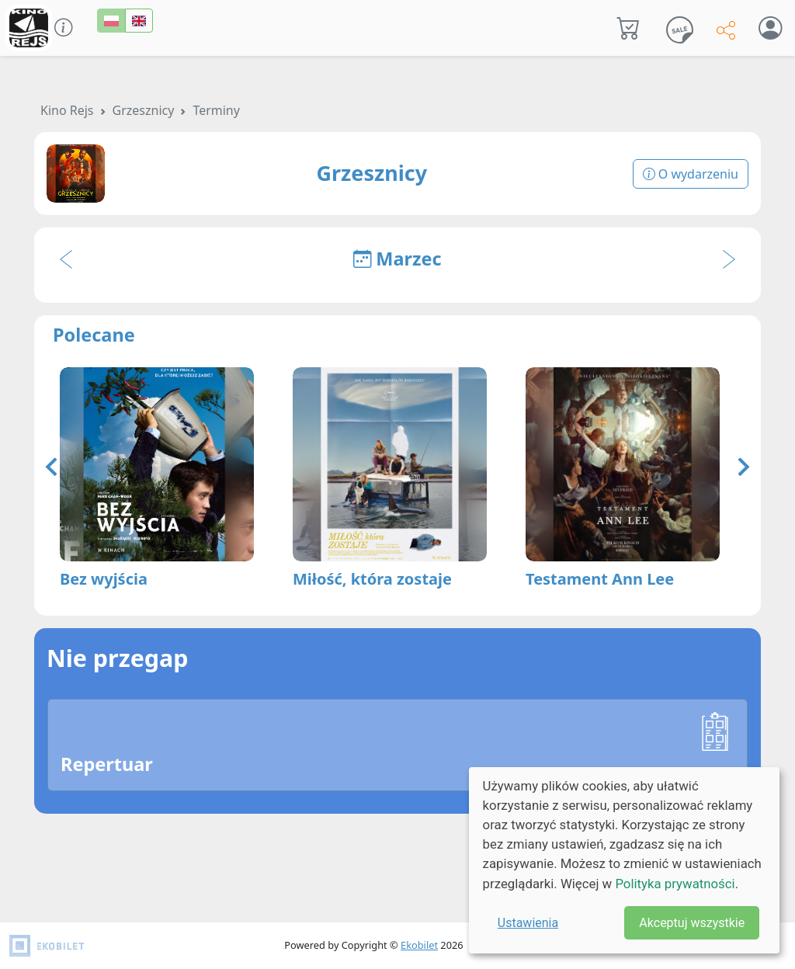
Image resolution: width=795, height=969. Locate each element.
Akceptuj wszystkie (692, 922)
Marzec (397, 258)
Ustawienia (528, 922)
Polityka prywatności (674, 883)
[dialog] (624, 860)
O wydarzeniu (690, 173)
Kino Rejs (67, 110)
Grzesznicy (144, 110)
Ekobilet (419, 945)
